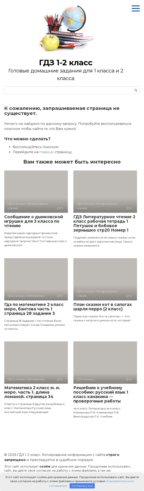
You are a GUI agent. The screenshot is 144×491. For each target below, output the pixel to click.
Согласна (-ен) (82, 485)
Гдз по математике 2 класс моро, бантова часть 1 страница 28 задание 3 (34, 309)
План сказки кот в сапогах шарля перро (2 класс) (102, 306)
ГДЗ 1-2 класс (65, 62)
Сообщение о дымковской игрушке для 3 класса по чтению (33, 221)
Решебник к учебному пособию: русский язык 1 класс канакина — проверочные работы (100, 394)
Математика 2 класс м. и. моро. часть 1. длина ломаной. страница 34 (32, 392)
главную (46, 152)
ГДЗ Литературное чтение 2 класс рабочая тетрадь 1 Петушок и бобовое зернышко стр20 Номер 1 (104, 223)
